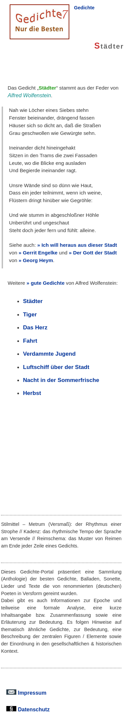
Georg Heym (38, 260)
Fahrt (30, 340)
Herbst (32, 393)
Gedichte (84, 7)
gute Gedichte (47, 283)
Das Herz (35, 327)
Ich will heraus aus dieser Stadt (79, 245)
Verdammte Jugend (49, 353)
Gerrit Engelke (40, 252)
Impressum (26, 693)
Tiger (30, 314)
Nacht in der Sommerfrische (61, 380)
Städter (33, 301)
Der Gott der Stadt (95, 252)
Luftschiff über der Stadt (56, 367)
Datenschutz (28, 709)
